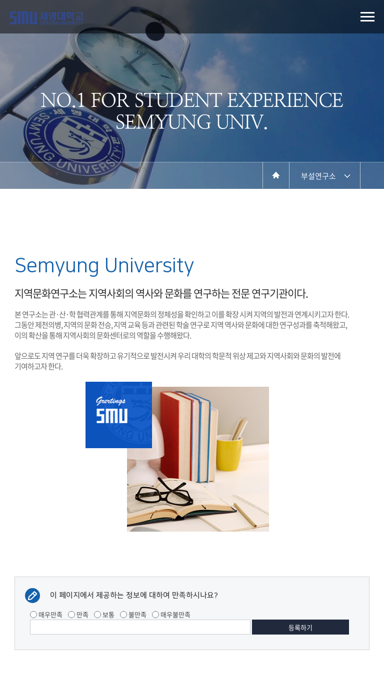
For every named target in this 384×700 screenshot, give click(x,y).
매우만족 (46, 614)
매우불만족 (171, 614)
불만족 (133, 614)
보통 (104, 614)
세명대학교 (46, 17)
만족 (78, 614)
